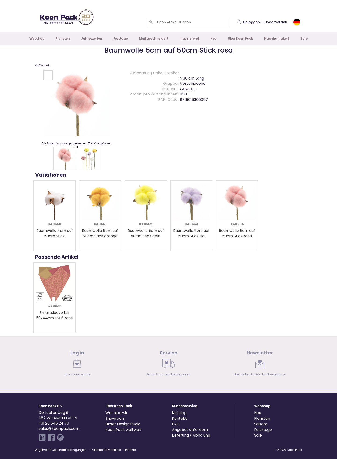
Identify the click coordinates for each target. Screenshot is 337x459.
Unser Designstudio (122, 424)
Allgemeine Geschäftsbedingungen (60, 450)
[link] (77, 364)
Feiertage (263, 429)
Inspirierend (189, 38)
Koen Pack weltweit (123, 429)
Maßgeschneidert (153, 38)
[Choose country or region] (297, 22)
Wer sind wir (116, 412)
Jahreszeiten (91, 38)
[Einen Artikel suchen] (151, 22)
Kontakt (179, 418)
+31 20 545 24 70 (54, 423)
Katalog (179, 412)
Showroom (115, 418)
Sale (304, 38)
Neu (213, 38)
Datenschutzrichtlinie (106, 450)
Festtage (120, 38)
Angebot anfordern (190, 429)
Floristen (63, 38)
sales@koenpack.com (59, 428)
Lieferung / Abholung (191, 435)
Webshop (36, 38)
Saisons (261, 424)
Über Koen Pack (240, 38)
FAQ (176, 424)
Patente (130, 450)
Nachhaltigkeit (276, 38)
